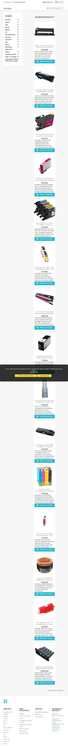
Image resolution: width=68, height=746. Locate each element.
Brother (8, 20)
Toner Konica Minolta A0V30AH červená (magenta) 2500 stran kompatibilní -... (44, 313)
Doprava (21, 713)
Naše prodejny (23, 733)
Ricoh (7, 44)
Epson (7, 30)
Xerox (7, 52)
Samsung (8, 47)
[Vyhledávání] (55, 8)
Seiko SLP (8, 49)
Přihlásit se (38, 714)
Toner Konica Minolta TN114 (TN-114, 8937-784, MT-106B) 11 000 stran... (44, 402)
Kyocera (8, 37)
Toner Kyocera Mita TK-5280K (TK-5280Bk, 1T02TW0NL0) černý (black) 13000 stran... (44, 446)
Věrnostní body (24, 729)
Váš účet (38, 709)
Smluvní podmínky (24, 716)
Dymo (7, 27)
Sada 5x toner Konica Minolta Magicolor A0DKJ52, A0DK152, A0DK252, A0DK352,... (44, 668)
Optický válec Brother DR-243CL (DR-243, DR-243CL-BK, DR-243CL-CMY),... (44, 47)
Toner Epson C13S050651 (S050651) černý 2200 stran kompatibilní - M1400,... (44, 579)
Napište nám (23, 731)
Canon (7, 22)
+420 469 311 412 (19, 2)
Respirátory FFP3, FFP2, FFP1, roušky (11, 60)
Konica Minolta (10, 35)
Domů (8, 15)
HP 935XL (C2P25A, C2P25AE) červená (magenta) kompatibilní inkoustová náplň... (44, 180)
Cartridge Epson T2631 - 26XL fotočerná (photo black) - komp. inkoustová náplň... (44, 269)
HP (6, 32)
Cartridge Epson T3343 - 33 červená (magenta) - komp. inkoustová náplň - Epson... (44, 624)
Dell (6, 25)
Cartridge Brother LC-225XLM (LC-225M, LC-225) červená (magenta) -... (45, 136)
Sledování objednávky (41, 712)
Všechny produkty (56, 690)
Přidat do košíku (44, 61)
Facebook (5, 701)
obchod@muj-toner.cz (56, 730)
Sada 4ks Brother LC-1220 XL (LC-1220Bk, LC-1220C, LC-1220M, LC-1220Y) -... (44, 224)
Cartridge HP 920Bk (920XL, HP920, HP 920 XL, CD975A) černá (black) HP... (44, 358)
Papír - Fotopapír (11, 57)
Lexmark (8, 40)
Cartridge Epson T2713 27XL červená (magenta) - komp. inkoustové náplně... (44, 535)
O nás (21, 718)
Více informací (34, 372)
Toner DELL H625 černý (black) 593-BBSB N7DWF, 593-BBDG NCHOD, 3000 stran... (44, 91)
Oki (6, 42)
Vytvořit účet (39, 717)
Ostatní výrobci (10, 54)
